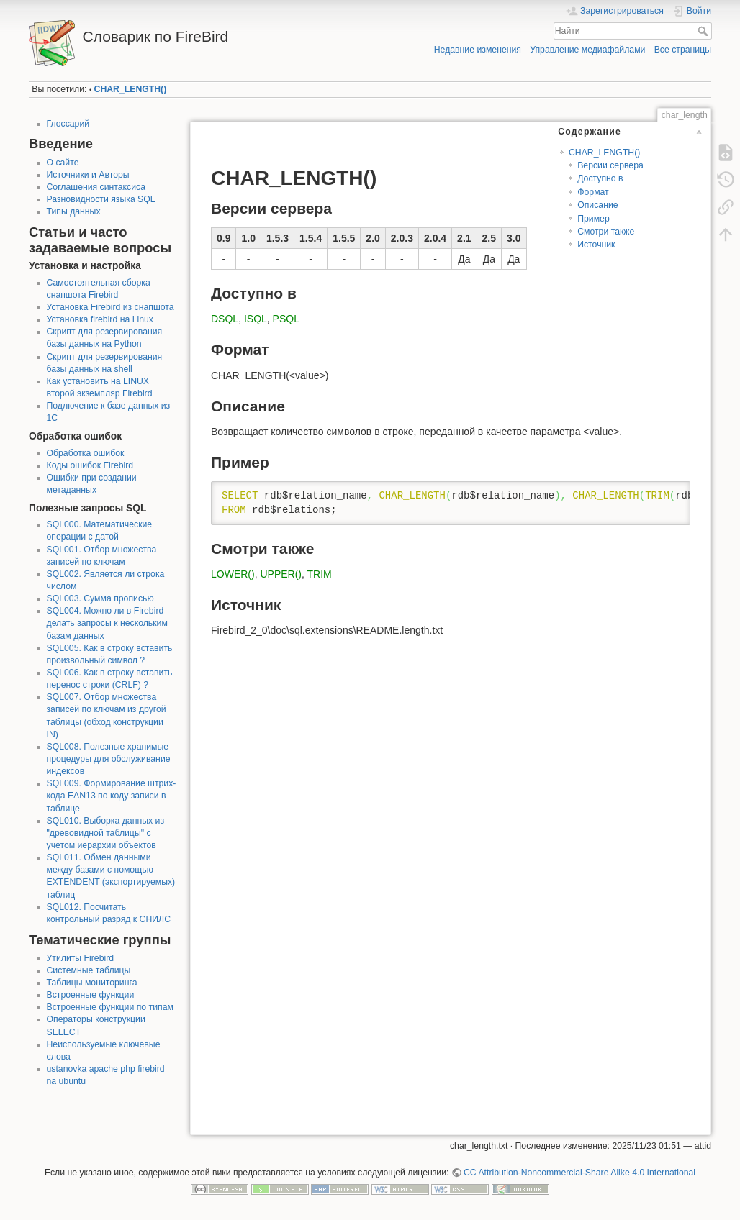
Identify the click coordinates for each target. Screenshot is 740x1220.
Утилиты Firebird (80, 958)
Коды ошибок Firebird (90, 465)
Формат (593, 192)
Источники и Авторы (88, 175)
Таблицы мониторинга (92, 983)
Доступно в (600, 178)
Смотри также (605, 232)
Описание (597, 205)
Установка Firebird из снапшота (110, 307)
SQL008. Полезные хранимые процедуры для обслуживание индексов (109, 759)
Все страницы (682, 50)
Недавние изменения (477, 50)
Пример (593, 219)
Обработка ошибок (86, 453)
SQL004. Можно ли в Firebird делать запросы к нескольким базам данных (107, 623)
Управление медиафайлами (587, 50)
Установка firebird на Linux (100, 319)
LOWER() (233, 574)
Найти (704, 31)
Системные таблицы (89, 970)
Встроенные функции (91, 995)
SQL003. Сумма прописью (100, 598)
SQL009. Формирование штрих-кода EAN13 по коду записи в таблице (111, 795)
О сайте (63, 163)
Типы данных (74, 211)
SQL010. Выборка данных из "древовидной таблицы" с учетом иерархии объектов (106, 833)
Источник (596, 245)
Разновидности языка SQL (101, 199)
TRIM (319, 574)
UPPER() (281, 574)
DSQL (224, 318)
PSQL (286, 318)
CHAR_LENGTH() (130, 89)
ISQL (255, 318)
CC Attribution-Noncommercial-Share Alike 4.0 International (579, 1172)
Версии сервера (610, 165)
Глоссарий (68, 124)
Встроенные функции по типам (110, 1007)
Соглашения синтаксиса (96, 187)
